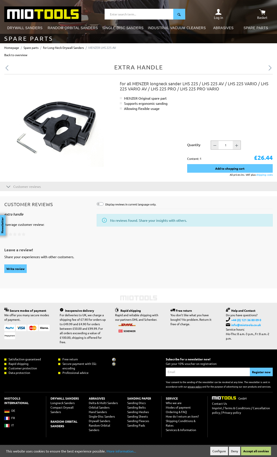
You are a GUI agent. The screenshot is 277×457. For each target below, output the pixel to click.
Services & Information (181, 430)
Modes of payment (178, 407)
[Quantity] (225, 145)
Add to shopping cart (229, 168)
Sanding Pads (136, 425)
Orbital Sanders (99, 407)
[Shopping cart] (262, 14)
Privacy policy (231, 412)
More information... (121, 451)
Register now (261, 372)
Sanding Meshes (138, 412)
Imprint (217, 408)
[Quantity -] (215, 145)
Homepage (11, 47)
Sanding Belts (136, 407)
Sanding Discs (136, 403)
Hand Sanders (98, 412)
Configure (219, 451)
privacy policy (195, 386)
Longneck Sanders (62, 403)
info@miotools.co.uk (246, 325)
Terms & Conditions (237, 408)
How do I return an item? (182, 416)
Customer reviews (23, 186)
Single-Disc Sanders (102, 416)
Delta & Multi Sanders (103, 403)
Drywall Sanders (99, 421)
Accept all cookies (256, 451)
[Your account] (218, 14)
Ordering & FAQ (176, 412)
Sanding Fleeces (138, 421)
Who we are (174, 403)
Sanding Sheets (137, 416)
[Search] (179, 14)
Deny (234, 451)
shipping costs (264, 174)
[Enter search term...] (139, 14)
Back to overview (15, 55)
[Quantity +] (237, 145)
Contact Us (219, 403)
